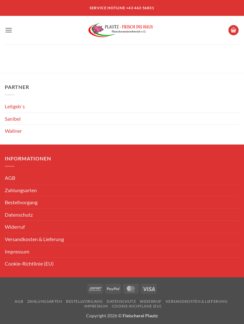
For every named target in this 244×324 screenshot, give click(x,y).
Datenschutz (19, 215)
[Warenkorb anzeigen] (233, 30)
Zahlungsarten (21, 190)
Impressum (17, 251)
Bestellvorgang (21, 202)
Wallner (13, 131)
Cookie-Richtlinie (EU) (29, 263)
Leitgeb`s (15, 106)
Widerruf (15, 227)
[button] (8, 30)
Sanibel (13, 119)
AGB (10, 178)
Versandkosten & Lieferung (34, 239)
